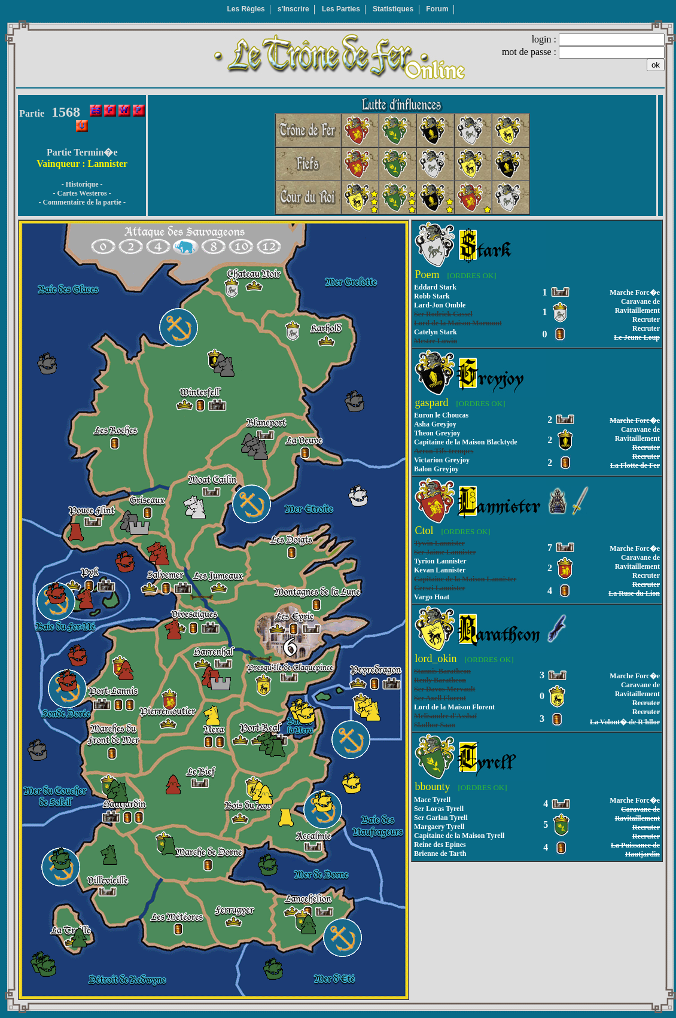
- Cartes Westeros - (82, 193)
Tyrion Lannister (440, 561)
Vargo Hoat (431, 597)
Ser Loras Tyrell (439, 808)
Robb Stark (432, 296)
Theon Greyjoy (437, 433)
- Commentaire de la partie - (81, 202)
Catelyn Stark (435, 332)
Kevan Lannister (439, 570)
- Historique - (82, 184)
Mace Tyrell (432, 799)
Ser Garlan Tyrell (441, 817)
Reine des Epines (440, 844)
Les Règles (245, 9)
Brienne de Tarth (440, 853)
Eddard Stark (435, 287)
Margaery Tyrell (439, 826)
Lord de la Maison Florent (454, 707)
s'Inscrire (293, 9)
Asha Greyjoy (435, 424)
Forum (437, 9)
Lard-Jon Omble (439, 305)
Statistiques (393, 9)
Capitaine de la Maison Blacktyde (465, 442)
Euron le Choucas (441, 415)
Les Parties (341, 9)
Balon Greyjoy (436, 469)
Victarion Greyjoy (442, 460)
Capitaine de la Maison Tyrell (459, 835)
